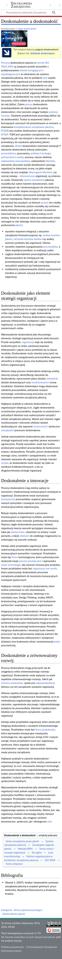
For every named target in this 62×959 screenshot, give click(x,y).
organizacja (28, 342)
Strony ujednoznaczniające (28, 909)
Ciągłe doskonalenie (26, 28)
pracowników (50, 246)
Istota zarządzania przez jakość (22, 841)
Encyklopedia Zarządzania (21, 5)
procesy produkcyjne (30, 560)
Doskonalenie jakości (13, 913)
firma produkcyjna (45, 729)
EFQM (4, 134)
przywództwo (8, 153)
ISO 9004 (50, 860)
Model (18, 145)
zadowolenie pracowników (15, 160)
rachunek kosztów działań (28, 238)
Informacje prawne (11, 950)
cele (49, 821)
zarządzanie (7, 430)
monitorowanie (39, 382)
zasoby (20, 157)
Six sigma (37, 852)
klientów (50, 160)
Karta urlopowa (14, 863)
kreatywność (8, 499)
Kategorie (6, 909)
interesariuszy (27, 175)
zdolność (24, 535)
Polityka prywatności (12, 946)
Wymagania (35, 172)
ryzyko (4, 462)
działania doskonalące (42, 53)
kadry (57, 641)
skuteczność (40, 426)
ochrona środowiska (12, 682)
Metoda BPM (25, 848)
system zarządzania (34, 179)
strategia (46, 153)
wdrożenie (52, 378)
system (45, 202)
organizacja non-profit (45, 568)
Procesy (5, 62)
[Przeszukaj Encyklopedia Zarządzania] (31, 12)
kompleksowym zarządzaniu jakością (34, 126)
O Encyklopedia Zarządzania (41, 946)
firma (15, 557)
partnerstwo (7, 157)
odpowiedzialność (45, 682)
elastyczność (18, 531)
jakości (19, 225)
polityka (35, 153)
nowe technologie (11, 564)
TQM (5, 130)
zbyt (45, 77)
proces (28, 104)
